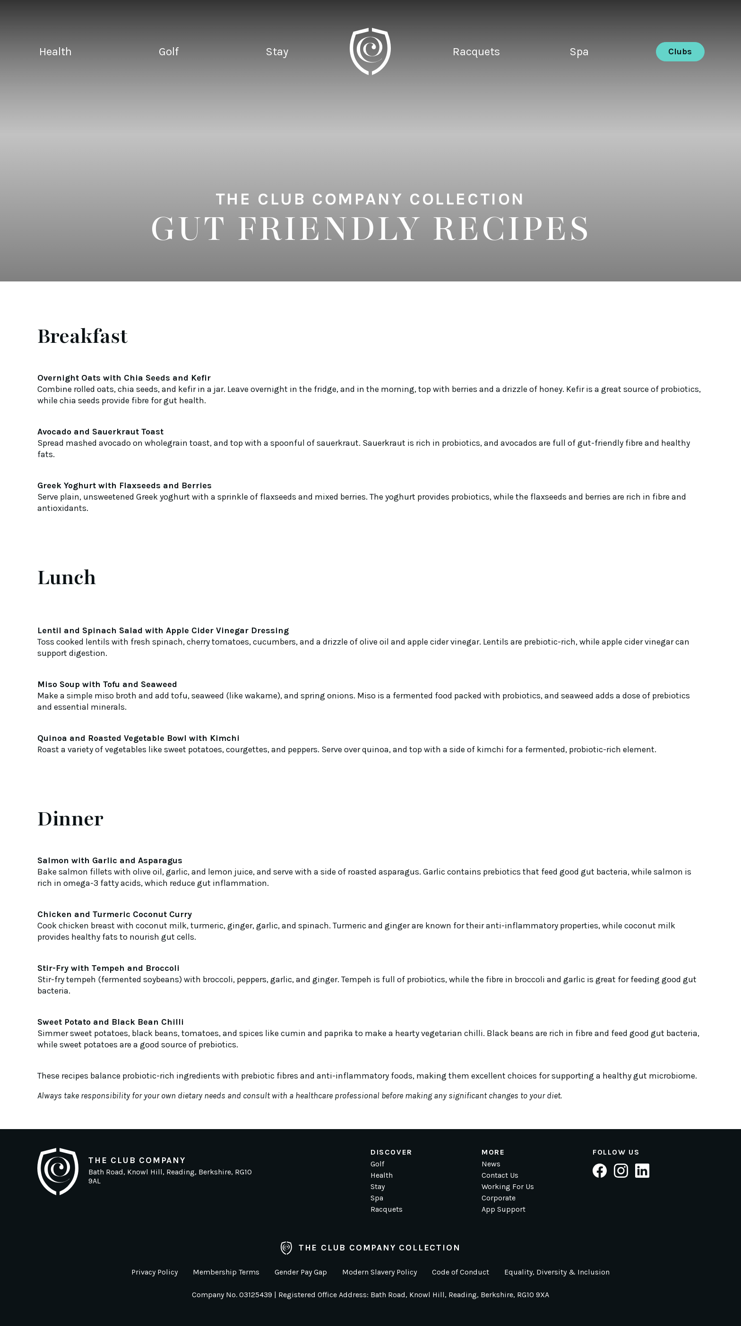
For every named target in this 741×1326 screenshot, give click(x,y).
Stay (277, 54)
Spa (579, 54)
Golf (169, 54)
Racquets (476, 54)
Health (55, 54)
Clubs (680, 54)
